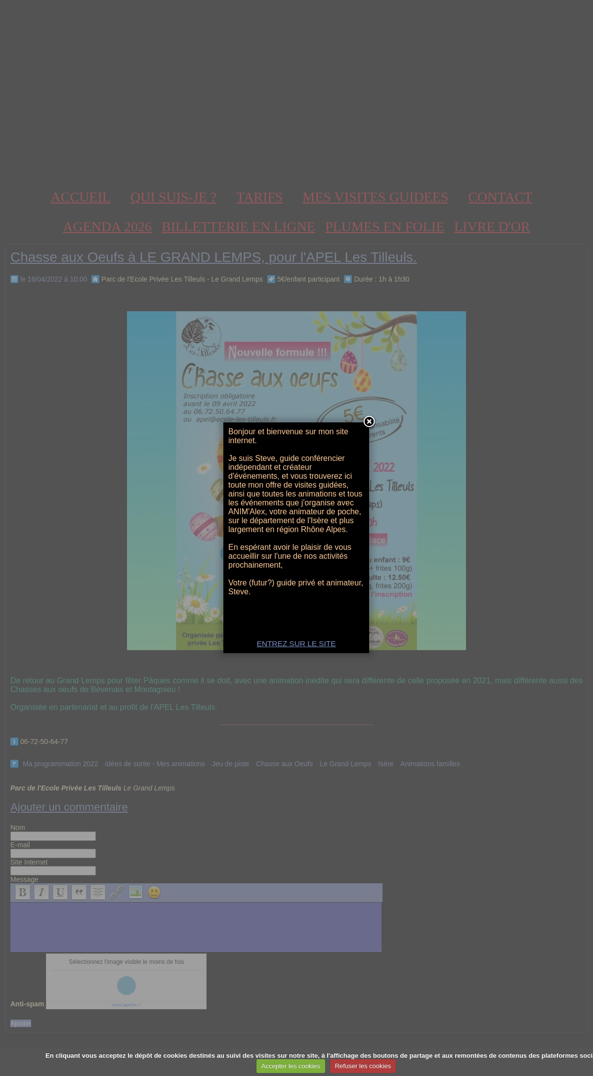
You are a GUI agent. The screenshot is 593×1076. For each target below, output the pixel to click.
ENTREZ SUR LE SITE (296, 643)
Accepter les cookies (290, 1066)
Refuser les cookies (363, 1066)
